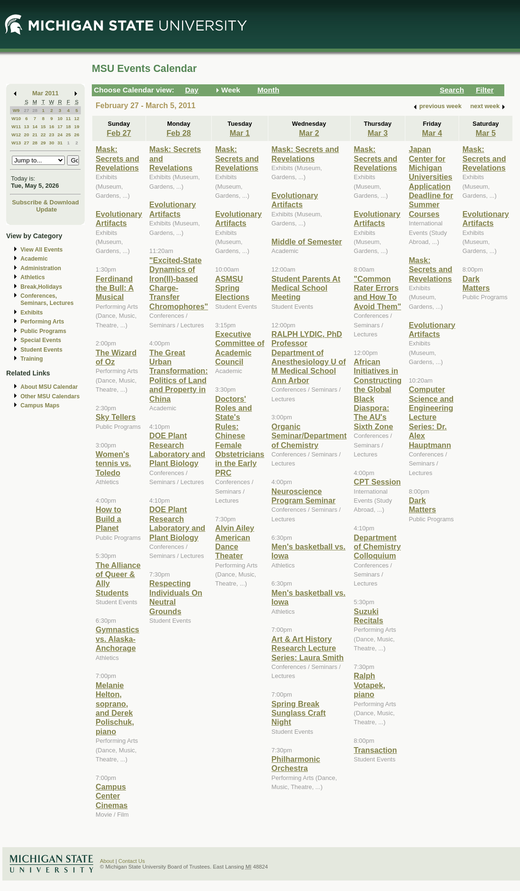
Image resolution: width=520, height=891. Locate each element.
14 (35, 126)
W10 (16, 118)
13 (26, 126)
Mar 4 (432, 133)
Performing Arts (42, 321)
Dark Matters (422, 505)
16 (51, 126)
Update (46, 209)
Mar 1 (240, 133)
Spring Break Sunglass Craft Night (299, 713)
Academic (34, 258)
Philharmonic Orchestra (296, 763)
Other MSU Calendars (50, 396)
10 (60, 118)
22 (43, 134)
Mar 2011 (45, 93)
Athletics (32, 277)
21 (35, 134)
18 (68, 126)
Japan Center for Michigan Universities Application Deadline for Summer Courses (431, 181)
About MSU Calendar (49, 387)
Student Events (41, 349)
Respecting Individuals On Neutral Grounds (175, 597)
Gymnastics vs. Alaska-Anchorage (117, 638)
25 (68, 134)
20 (26, 134)
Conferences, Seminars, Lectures (47, 299)
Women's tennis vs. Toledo (113, 463)
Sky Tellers (116, 417)
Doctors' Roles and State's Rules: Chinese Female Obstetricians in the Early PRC (239, 436)
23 (51, 134)
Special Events (40, 340)
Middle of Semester (307, 241)
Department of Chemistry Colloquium (377, 546)
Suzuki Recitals (368, 616)
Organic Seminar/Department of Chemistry (309, 435)
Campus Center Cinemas (112, 796)
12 (76, 118)
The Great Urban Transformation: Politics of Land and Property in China (178, 375)
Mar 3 (378, 133)
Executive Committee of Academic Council (239, 348)
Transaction (375, 750)
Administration (40, 268)
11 (68, 118)
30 (51, 142)
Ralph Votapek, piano (369, 685)
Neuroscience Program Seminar (304, 496)
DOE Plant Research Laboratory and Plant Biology (177, 449)
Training (31, 358)
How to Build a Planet (108, 518)
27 (26, 110)
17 (60, 126)
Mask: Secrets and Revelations (117, 158)
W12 (16, 134)
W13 (16, 142)
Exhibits (31, 312)
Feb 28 (179, 133)
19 (76, 126)
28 (35, 110)
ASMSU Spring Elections (232, 288)
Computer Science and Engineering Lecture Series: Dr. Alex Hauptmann (431, 417)
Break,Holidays (41, 287)
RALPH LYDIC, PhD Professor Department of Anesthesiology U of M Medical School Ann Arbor (309, 357)
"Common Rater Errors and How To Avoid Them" (378, 292)
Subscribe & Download (45, 202)
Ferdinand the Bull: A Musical (115, 288)
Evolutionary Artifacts (119, 218)
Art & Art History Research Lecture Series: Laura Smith (308, 648)
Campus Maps (39, 405)
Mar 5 (486, 133)
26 (76, 134)
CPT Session (377, 481)
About (107, 861)
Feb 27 (119, 133)
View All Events (41, 249)
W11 (16, 126)
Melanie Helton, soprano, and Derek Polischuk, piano (115, 708)
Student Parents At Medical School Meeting (306, 288)
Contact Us (131, 861)
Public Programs (43, 331)
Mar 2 (309, 133)
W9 (16, 110)
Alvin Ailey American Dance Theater (234, 542)
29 (43, 142)
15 (43, 126)
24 (60, 134)
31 (60, 142)
